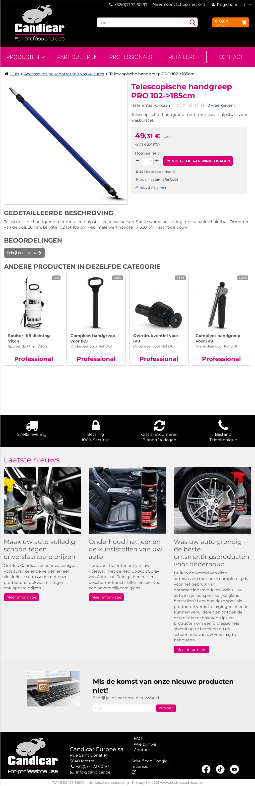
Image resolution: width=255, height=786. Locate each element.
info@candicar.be (93, 772)
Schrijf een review (24, 253)
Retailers (182, 57)
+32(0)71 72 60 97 (130, 4)
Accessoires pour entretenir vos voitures (64, 74)
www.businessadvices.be (181, 782)
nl (246, 4)
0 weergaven (220, 105)
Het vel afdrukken (152, 187)
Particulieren (77, 57)
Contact (231, 57)
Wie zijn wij (145, 744)
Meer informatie (21, 597)
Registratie (225, 4)
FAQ (138, 738)
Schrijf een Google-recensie (150, 764)
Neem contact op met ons (179, 4)
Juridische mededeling (109, 782)
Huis (14, 74)
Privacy (138, 782)
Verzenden (166, 708)
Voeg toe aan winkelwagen (198, 161)
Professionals (130, 57)
